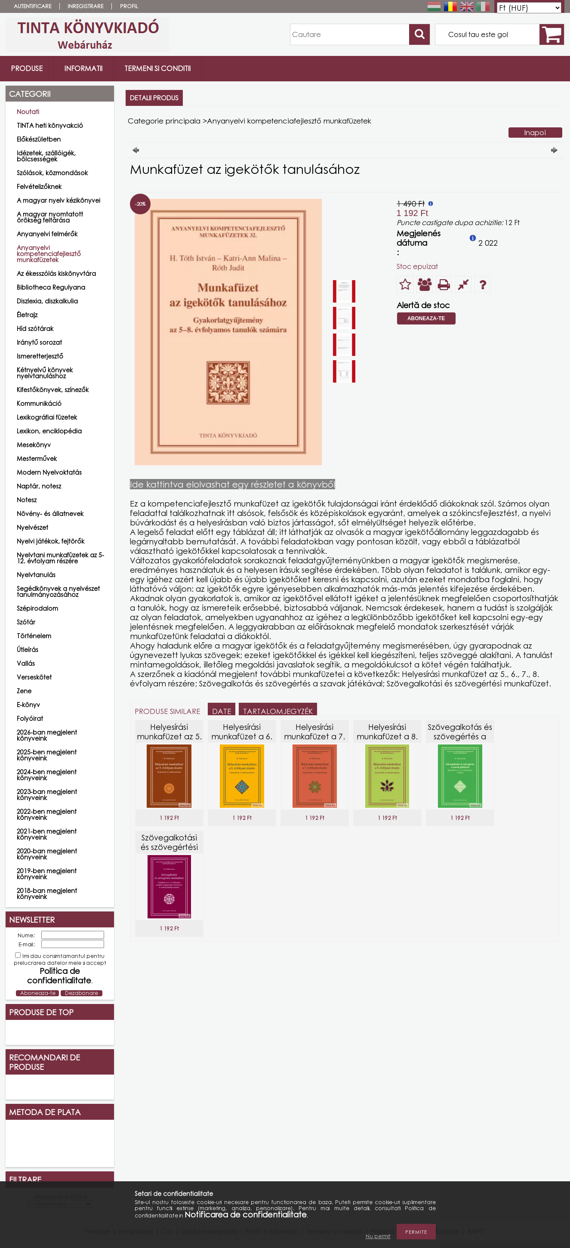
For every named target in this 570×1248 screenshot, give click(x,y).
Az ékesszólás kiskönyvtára (56, 273)
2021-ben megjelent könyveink (47, 834)
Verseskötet (34, 677)
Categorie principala (164, 120)
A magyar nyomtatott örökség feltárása (50, 217)
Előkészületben (39, 139)
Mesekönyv (34, 444)
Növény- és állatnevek (50, 513)
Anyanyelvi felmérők (47, 234)
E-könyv (28, 704)
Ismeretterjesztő (40, 356)
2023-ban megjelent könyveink (47, 794)
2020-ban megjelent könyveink (47, 854)
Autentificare (32, 6)
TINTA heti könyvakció (50, 125)
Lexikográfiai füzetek (47, 417)
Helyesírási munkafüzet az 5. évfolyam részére (169, 736)
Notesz (27, 500)
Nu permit (378, 1236)
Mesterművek (37, 458)
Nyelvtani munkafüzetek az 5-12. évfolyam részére (60, 558)
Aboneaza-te (426, 318)
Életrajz (27, 314)
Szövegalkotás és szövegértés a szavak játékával (460, 736)
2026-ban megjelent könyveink (47, 735)
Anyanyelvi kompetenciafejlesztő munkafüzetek (49, 253)
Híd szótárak (35, 328)
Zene (24, 691)
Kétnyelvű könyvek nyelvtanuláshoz (45, 373)
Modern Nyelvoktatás (49, 472)
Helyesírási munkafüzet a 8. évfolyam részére (387, 736)
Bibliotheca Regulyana (51, 287)
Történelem (34, 635)
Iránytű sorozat (39, 342)
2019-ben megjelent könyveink (47, 873)
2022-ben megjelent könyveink (47, 814)
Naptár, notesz (39, 486)
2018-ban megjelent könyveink (47, 893)
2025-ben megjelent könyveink (47, 755)
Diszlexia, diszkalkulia (47, 301)
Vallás (26, 663)
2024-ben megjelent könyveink (47, 775)
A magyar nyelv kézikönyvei (58, 200)
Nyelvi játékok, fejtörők (50, 541)
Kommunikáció (39, 403)
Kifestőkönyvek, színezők (53, 389)
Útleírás (27, 649)
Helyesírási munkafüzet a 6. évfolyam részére (242, 736)
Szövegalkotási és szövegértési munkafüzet (169, 847)
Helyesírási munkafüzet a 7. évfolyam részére (314, 736)
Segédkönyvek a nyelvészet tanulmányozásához (58, 591)
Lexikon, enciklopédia (49, 431)
